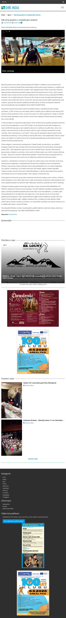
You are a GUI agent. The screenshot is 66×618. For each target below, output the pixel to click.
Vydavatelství (6, 504)
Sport (9, 15)
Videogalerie (6, 495)
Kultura (5, 484)
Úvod (3, 15)
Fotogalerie (6, 497)
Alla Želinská (7, 23)
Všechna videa (33, 459)
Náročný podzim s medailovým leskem (27, 15)
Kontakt (5, 506)
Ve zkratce (5, 493)
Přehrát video (28, 385)
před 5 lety (17, 23)
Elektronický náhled (8, 508)
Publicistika (6, 488)
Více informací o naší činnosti (13, 521)
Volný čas (5, 490)
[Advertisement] (33, 77)
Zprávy (4, 479)
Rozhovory (6, 486)
